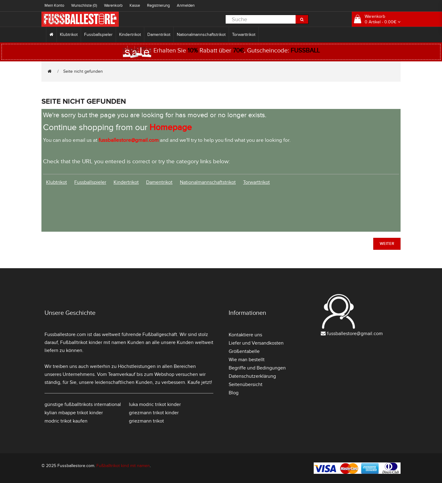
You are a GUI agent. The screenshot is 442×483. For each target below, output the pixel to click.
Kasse (135, 5)
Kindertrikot (130, 34)
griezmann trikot (146, 421)
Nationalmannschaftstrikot (201, 34)
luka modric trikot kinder (155, 404)
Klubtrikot (69, 34)
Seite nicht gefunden (83, 71)
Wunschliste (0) (84, 5)
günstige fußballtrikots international (83, 404)
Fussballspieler (98, 34)
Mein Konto (54, 5)
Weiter (387, 243)
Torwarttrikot (243, 34)
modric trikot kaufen (66, 421)
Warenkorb (113, 5)
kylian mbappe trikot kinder (74, 413)
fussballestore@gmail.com (355, 333)
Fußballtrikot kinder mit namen (93, 342)
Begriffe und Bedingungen (257, 368)
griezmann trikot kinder (154, 413)
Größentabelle (244, 351)
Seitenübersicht (245, 384)
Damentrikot (158, 34)
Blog (233, 393)
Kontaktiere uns (245, 335)
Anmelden (186, 5)
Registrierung (158, 5)
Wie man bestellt (247, 360)
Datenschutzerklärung (252, 376)
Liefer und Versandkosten (256, 343)
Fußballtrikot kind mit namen (123, 465)
